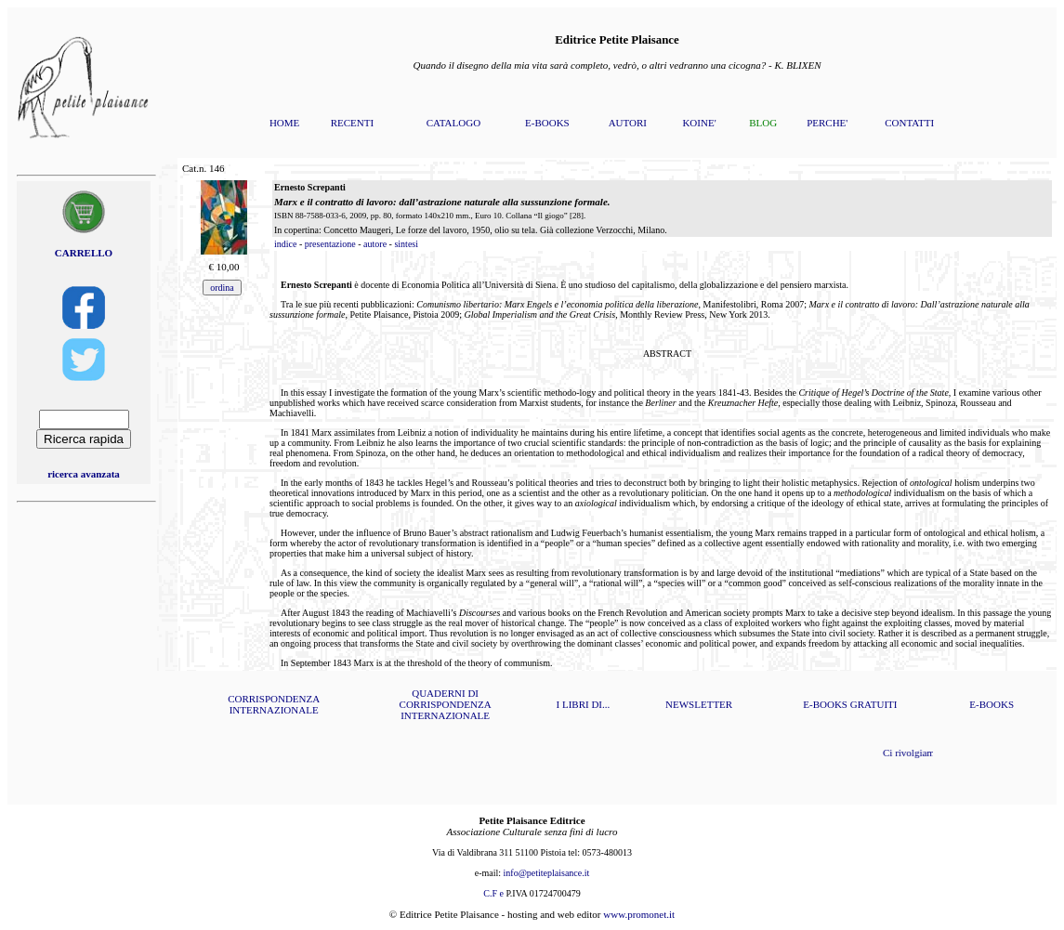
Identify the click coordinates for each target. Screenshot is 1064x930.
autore (375, 244)
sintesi (406, 244)
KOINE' (699, 122)
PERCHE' (827, 122)
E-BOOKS (547, 122)
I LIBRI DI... (584, 704)
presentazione (330, 244)
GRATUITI (874, 704)
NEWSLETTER (698, 704)
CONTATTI (909, 122)
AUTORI (628, 122)
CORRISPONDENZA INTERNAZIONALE (274, 704)
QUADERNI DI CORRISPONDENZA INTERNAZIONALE (446, 704)
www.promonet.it (639, 914)
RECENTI (352, 122)
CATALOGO (453, 122)
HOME (284, 122)
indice (285, 244)
